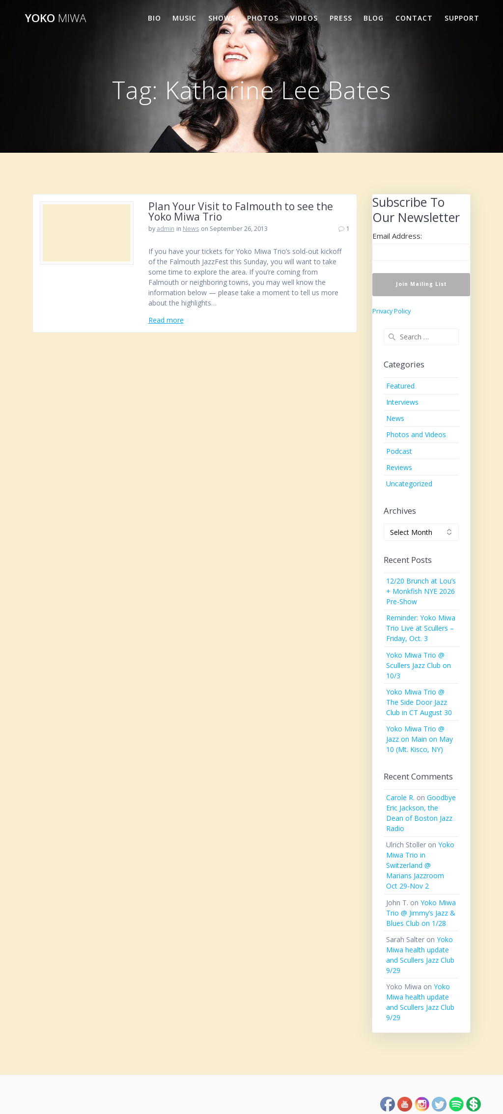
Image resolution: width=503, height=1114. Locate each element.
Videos (304, 18)
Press (341, 18)
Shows (221, 18)
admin (165, 228)
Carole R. (400, 797)
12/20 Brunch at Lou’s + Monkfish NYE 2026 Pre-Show (421, 591)
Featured (400, 385)
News (191, 228)
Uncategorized (409, 483)
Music (184, 18)
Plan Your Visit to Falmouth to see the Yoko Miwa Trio (240, 211)
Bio (154, 18)
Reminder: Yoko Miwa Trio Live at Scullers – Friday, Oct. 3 (420, 628)
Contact (414, 18)
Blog (373, 18)
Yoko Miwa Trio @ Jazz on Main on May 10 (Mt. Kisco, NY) (419, 739)
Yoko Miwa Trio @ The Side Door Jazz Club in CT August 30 (419, 702)
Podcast (399, 451)
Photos (263, 18)
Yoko (55, 18)
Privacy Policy (391, 311)
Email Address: (397, 236)
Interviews (402, 402)
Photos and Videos (416, 434)
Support (462, 18)
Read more (166, 320)
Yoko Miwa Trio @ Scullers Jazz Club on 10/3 (418, 665)
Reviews (399, 467)
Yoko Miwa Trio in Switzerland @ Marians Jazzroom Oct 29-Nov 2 (420, 865)
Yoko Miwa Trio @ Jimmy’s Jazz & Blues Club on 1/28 (421, 913)
